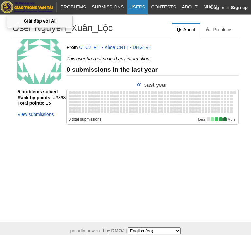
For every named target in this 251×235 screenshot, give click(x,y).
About (190, 6)
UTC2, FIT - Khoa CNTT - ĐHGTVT (115, 47)
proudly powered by (97, 230)
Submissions (108, 6)
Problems (73, 6)
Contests (163, 6)
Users (137, 6)
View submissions (35, 114)
